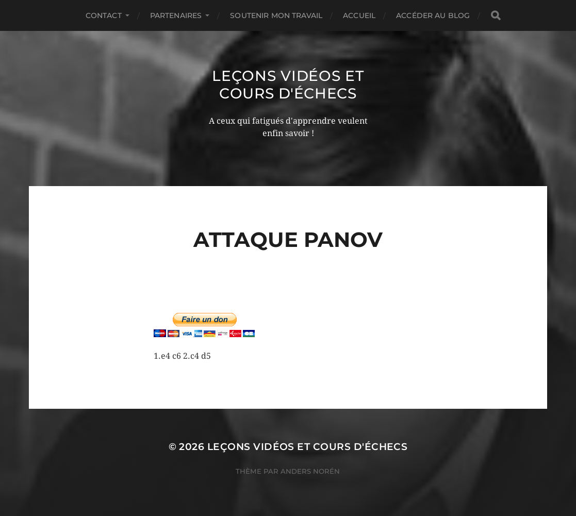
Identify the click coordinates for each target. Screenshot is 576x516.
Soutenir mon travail (276, 15)
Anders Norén (310, 471)
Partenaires (176, 15)
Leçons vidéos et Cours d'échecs (288, 84)
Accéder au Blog (433, 15)
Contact (104, 15)
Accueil (359, 15)
